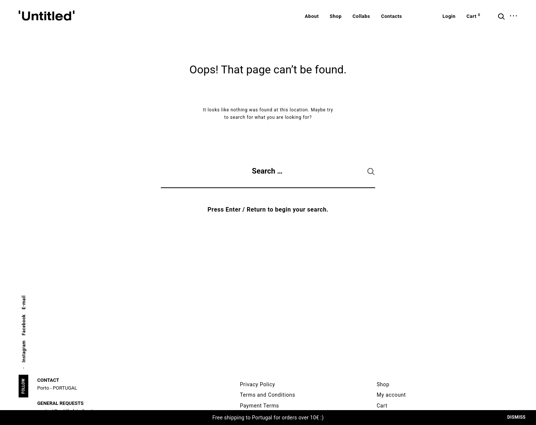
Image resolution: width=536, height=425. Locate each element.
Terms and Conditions (267, 395)
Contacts (391, 16)
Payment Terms (259, 406)
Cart (382, 406)
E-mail (23, 302)
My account (391, 395)
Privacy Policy (257, 384)
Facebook (23, 324)
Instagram (23, 351)
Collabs (361, 16)
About (312, 16)
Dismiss (516, 417)
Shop (336, 16)
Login (449, 16)
